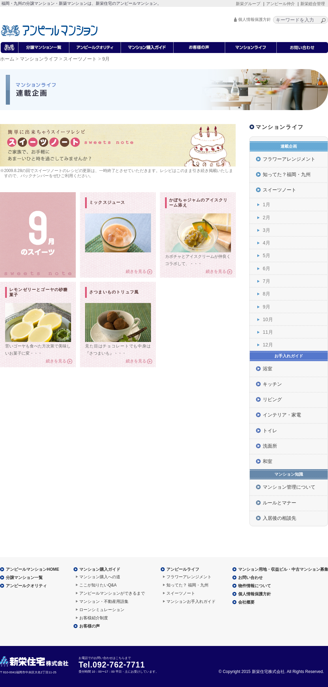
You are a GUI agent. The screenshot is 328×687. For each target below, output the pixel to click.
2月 (266, 217)
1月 (266, 204)
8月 (266, 293)
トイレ (270, 430)
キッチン (272, 384)
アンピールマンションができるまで (112, 593)
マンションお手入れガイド (191, 601)
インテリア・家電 (282, 415)
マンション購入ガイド (99, 569)
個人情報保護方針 (254, 19)
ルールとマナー (279, 502)
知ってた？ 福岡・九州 (187, 585)
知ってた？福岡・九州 (287, 174)
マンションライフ (39, 59)
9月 (266, 306)
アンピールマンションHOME (32, 569)
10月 (268, 319)
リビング (272, 399)
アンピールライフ (182, 569)
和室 (267, 461)
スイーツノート (80, 59)
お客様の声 (89, 626)
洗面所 (270, 446)
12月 (268, 344)
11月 (268, 332)
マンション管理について (289, 487)
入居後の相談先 (279, 518)
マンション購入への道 (99, 576)
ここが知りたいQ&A (98, 585)
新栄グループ (248, 3)
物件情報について (254, 585)
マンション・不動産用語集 (103, 601)
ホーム (7, 59)
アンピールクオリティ (26, 585)
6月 (266, 268)
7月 (266, 281)
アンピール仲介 (280, 3)
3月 (266, 230)
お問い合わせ (250, 577)
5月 (266, 255)
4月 (266, 243)
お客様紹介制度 (93, 618)
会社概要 (246, 602)
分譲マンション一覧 (24, 577)
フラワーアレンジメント (289, 159)
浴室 (267, 368)
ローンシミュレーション (101, 609)
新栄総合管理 (312, 3)
